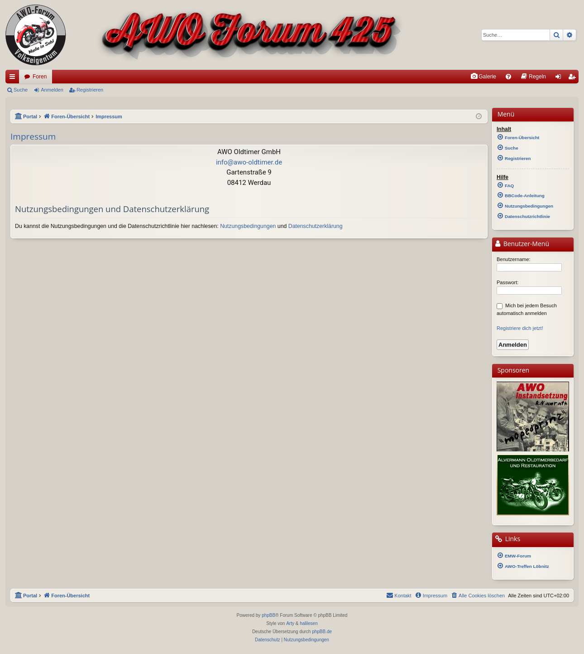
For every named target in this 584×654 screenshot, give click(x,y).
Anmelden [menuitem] (560, 78)
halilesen (308, 623)
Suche (21, 89)
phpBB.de (322, 631)
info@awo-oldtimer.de (249, 162)
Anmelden (52, 89)
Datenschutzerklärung (315, 226)
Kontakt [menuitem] (398, 595)
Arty (290, 623)
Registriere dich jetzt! (520, 328)
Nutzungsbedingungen (248, 226)
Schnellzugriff (14, 78)
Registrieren (90, 89)
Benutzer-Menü (521, 244)
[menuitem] (483, 76)
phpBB (268, 615)
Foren (40, 76)
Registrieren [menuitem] (574, 78)
